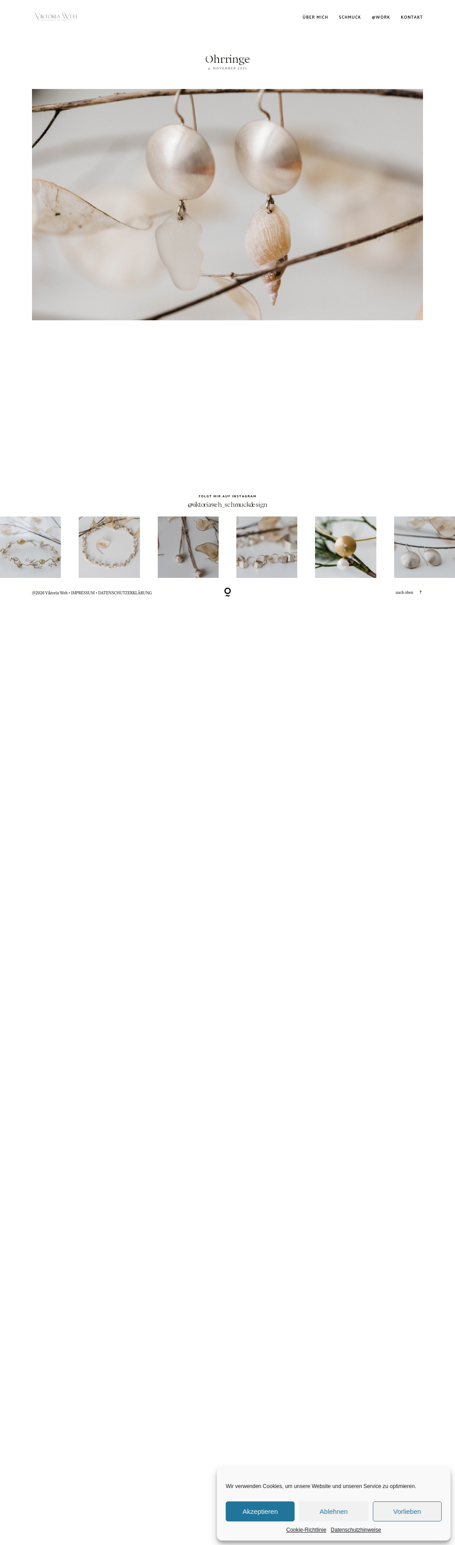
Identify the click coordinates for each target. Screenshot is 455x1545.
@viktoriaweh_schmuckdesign (227, 1066)
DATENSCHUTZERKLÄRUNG (125, 1155)
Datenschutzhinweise (356, 1530)
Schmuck (350, 17)
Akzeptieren (260, 1511)
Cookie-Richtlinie (306, 1530)
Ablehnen (333, 1511)
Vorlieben (407, 1511)
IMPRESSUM (83, 1155)
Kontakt (412, 17)
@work (381, 17)
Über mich (315, 17)
